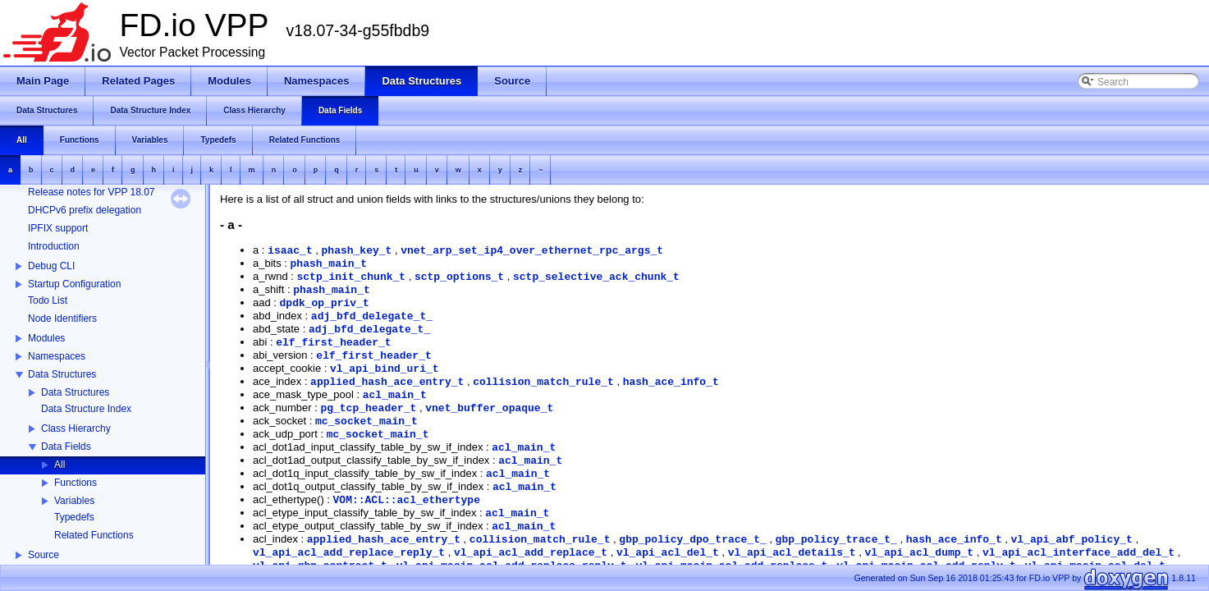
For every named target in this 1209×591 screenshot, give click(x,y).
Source (43, 555)
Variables (74, 500)
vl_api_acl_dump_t (919, 553)
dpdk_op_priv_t (324, 303)
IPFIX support (58, 228)
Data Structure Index (86, 409)
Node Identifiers (62, 318)
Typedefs (74, 517)
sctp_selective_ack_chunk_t (596, 277)
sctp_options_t (459, 277)
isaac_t (290, 251)
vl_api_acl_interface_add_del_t (1078, 553)
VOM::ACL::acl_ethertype (406, 500)
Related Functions (94, 535)
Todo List (47, 300)
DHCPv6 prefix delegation (84, 210)
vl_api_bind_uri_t (384, 369)
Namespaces (56, 356)
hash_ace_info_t (671, 382)
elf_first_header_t (333, 343)
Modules (46, 338)
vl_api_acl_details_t (792, 553)
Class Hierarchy (76, 428)
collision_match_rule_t (543, 382)
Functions (75, 482)
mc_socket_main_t (366, 421)
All (59, 464)
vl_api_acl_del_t (667, 553)
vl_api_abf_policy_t (1072, 540)
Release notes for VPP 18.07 (91, 192)
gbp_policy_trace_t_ (836, 540)
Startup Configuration (74, 284)
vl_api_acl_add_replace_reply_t (349, 553)
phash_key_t (357, 251)
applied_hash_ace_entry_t (387, 382)
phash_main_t (329, 264)
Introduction (54, 246)
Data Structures (62, 374)
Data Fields (66, 446)
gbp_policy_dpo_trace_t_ (692, 540)
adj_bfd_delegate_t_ (372, 316)
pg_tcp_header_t (368, 408)
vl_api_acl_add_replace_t (530, 553)
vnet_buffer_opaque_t (489, 408)
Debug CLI (51, 266)
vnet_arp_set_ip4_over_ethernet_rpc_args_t (532, 251)
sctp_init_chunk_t (350, 277)
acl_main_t (395, 395)
